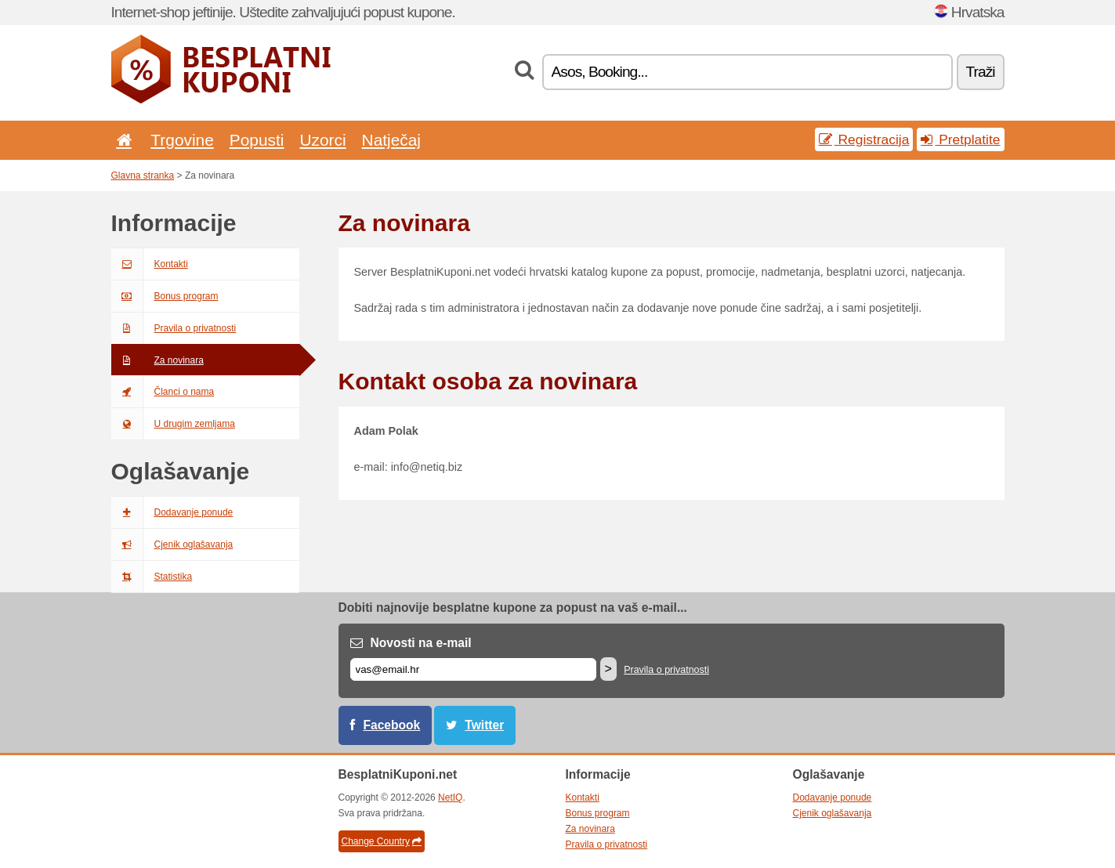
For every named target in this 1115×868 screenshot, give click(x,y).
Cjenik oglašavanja (172, 544)
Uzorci (322, 140)
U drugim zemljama (173, 423)
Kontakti (149, 264)
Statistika (152, 576)
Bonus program (165, 296)
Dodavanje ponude (172, 512)
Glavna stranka (143, 175)
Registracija (864, 139)
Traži (980, 71)
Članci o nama (163, 391)
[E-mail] (473, 669)
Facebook (392, 725)
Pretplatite (960, 139)
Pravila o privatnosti (174, 328)
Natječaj (391, 140)
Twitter (484, 725)
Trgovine (181, 140)
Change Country (382, 841)
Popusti (257, 140)
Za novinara (157, 360)
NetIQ (450, 797)
